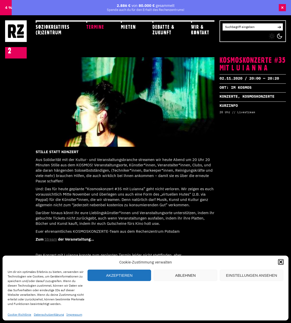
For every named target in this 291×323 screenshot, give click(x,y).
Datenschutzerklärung (49, 314)
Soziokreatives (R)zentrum (52, 29)
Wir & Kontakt (200, 29)
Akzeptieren (119, 275)
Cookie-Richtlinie (19, 314)
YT (244, 35)
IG (224, 35)
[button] (280, 262)
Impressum (74, 314)
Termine (95, 27)
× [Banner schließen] (282, 7)
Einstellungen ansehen (251, 275)
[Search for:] (249, 27)
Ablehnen (185, 275)
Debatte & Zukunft (163, 29)
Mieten (128, 27)
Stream (51, 239)
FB (235, 35)
